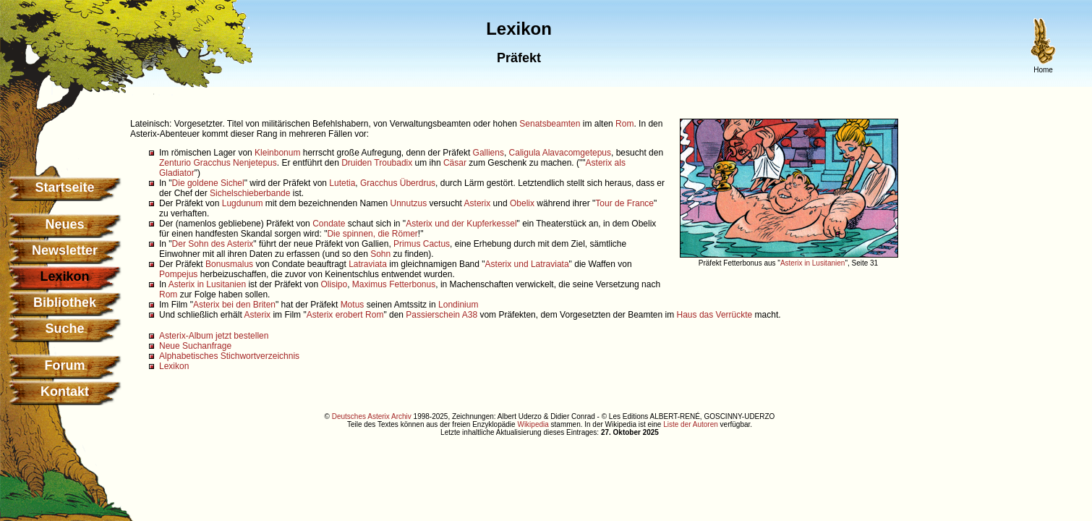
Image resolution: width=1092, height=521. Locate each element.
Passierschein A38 (441, 315)
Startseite (64, 187)
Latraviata (368, 264)
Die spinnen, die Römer (372, 234)
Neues (64, 224)
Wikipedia (532, 424)
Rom (624, 124)
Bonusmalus (229, 264)
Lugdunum (242, 203)
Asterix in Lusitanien (812, 263)
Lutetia (342, 183)
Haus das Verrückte (715, 315)
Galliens (488, 153)
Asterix (477, 203)
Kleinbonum (277, 153)
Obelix (522, 203)
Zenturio (175, 163)
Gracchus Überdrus (397, 183)
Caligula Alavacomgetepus (560, 153)
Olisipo (333, 284)
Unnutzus (409, 203)
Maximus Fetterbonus (393, 284)
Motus (352, 305)
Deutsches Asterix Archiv (371, 416)
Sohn (380, 254)
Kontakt (64, 391)
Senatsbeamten (549, 124)
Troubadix (393, 163)
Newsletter (65, 250)
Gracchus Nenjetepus (234, 163)
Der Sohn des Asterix (213, 244)
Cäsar (454, 163)
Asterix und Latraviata (527, 264)
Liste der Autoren (690, 424)
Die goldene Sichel (208, 183)
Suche (64, 328)
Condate (328, 224)
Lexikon (174, 366)
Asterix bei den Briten (234, 305)
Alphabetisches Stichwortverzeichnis (229, 356)
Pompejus (178, 274)
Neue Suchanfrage (195, 346)
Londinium (458, 305)
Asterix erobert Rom (345, 315)
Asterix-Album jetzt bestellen (213, 336)
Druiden (356, 163)
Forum (65, 365)
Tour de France (624, 203)
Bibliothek (64, 302)
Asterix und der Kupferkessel (461, 224)
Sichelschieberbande (250, 193)
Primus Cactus (421, 244)
